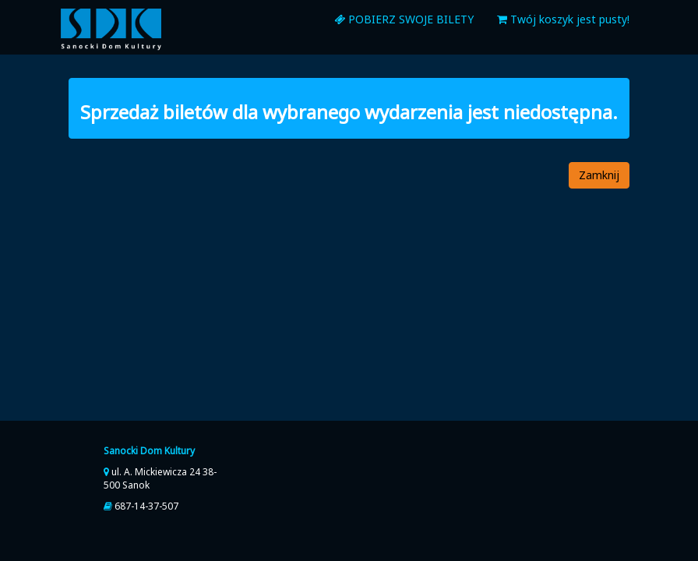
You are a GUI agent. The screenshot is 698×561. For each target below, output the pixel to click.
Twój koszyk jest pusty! (563, 19)
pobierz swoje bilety (404, 19)
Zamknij (599, 175)
